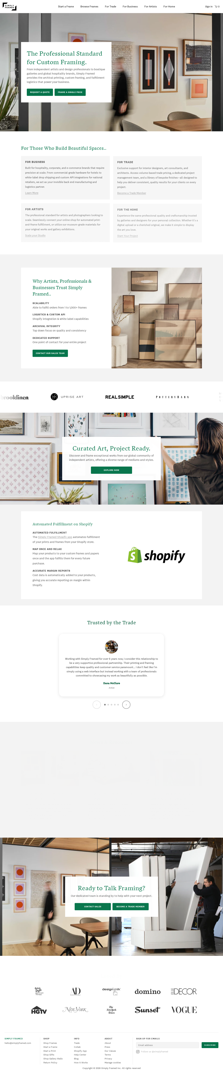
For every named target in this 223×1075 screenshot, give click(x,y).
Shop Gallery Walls (53, 1058)
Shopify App (80, 1050)
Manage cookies (113, 1062)
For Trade (110, 6)
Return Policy (50, 1062)
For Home (169, 6)
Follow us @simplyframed (152, 1051)
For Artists (150, 6)
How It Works (81, 1062)
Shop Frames (50, 1043)
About (108, 1043)
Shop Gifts (48, 1054)
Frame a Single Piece (70, 92)
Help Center (80, 1054)
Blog (76, 1058)
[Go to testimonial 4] (115, 705)
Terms (108, 1054)
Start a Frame (66, 6)
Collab (77, 1046)
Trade (77, 1043)
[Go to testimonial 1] (105, 705)
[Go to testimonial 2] (108, 705)
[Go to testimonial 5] (118, 705)
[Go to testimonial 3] (111, 705)
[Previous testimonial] (97, 705)
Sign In (208, 6)
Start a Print (49, 1050)
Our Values (110, 1050)
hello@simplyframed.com (18, 1043)
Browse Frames (89, 6)
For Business (130, 6)
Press (107, 1046)
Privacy (108, 1058)
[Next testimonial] (126, 705)
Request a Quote (40, 92)
